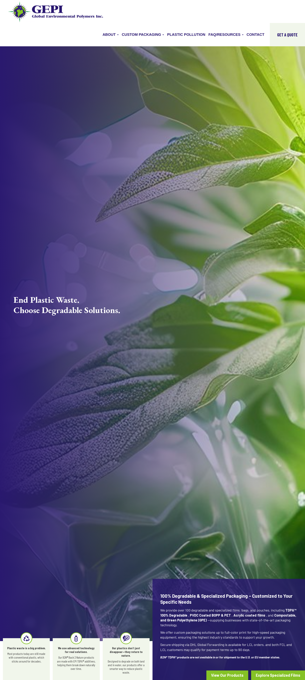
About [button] (111, 34)
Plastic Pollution (186, 34)
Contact (255, 34)
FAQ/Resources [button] (226, 34)
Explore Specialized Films (278, 675)
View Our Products (227, 675)
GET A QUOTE (287, 34)
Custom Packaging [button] (143, 34)
